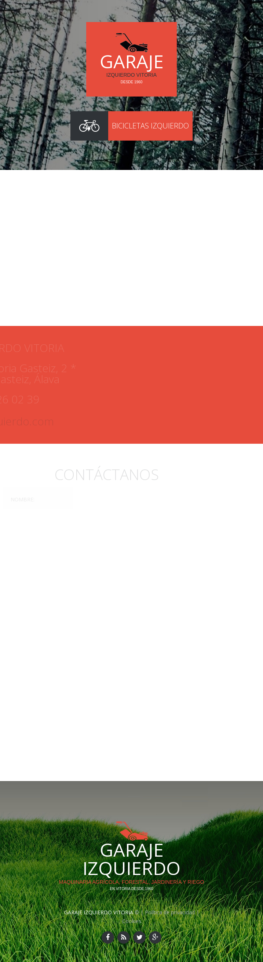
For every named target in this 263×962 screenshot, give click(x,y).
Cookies (131, 921)
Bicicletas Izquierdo (150, 126)
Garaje (132, 61)
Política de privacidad (170, 912)
